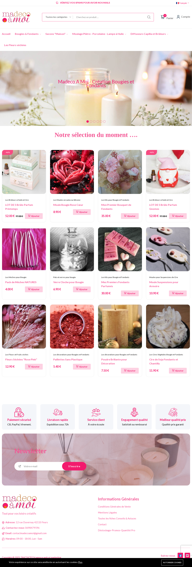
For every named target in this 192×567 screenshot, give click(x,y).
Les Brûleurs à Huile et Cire (17, 200)
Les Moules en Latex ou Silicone (66, 200)
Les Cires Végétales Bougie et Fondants (166, 354)
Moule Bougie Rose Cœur (68, 204)
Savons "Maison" (56, 33)
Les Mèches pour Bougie (15, 277)
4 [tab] (97, 121)
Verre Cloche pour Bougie (68, 282)
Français (182, 3)
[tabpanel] (96, 88)
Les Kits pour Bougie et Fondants (115, 200)
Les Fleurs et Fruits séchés (16, 354)
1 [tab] (87, 121)
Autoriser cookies (172, 562)
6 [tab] (104, 121)
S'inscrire (74, 466)
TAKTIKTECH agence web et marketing (40, 557)
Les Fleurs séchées (15, 45)
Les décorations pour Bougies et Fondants (71, 354)
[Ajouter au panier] (34, 216)
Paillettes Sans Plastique (67, 359)
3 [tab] (94, 121)
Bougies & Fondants (28, 33)
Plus (80, 562)
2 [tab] (91, 121)
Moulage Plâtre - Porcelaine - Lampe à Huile (99, 33)
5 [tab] (101, 121)
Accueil (6, 33)
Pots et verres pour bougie (64, 277)
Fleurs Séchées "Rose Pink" (21, 359)
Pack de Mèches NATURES (20, 282)
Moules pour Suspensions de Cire (163, 277)
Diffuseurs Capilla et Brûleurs (149, 33)
